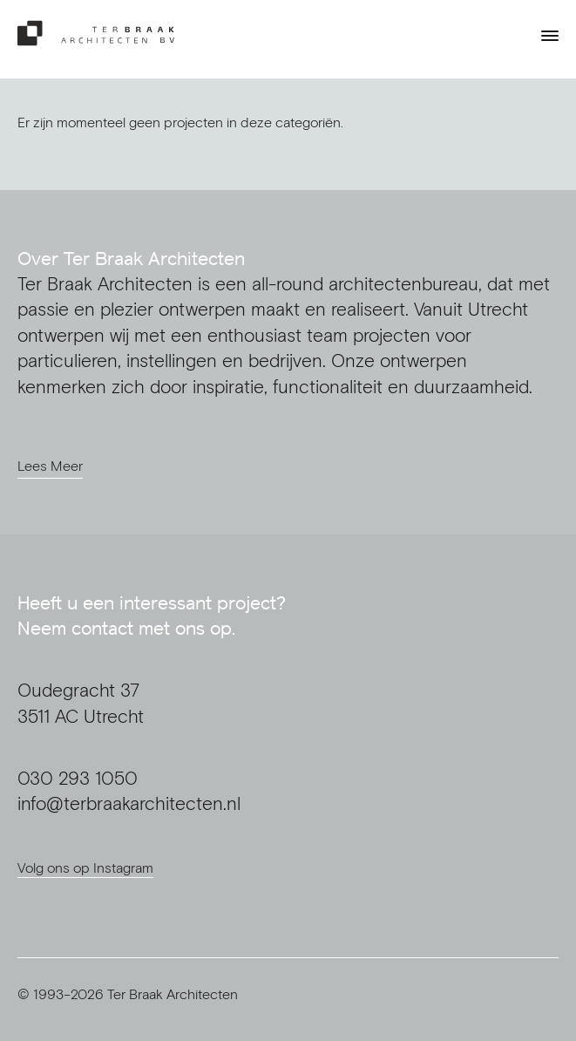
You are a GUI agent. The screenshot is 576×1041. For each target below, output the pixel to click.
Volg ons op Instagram (85, 867)
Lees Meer (50, 465)
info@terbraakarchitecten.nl (129, 803)
